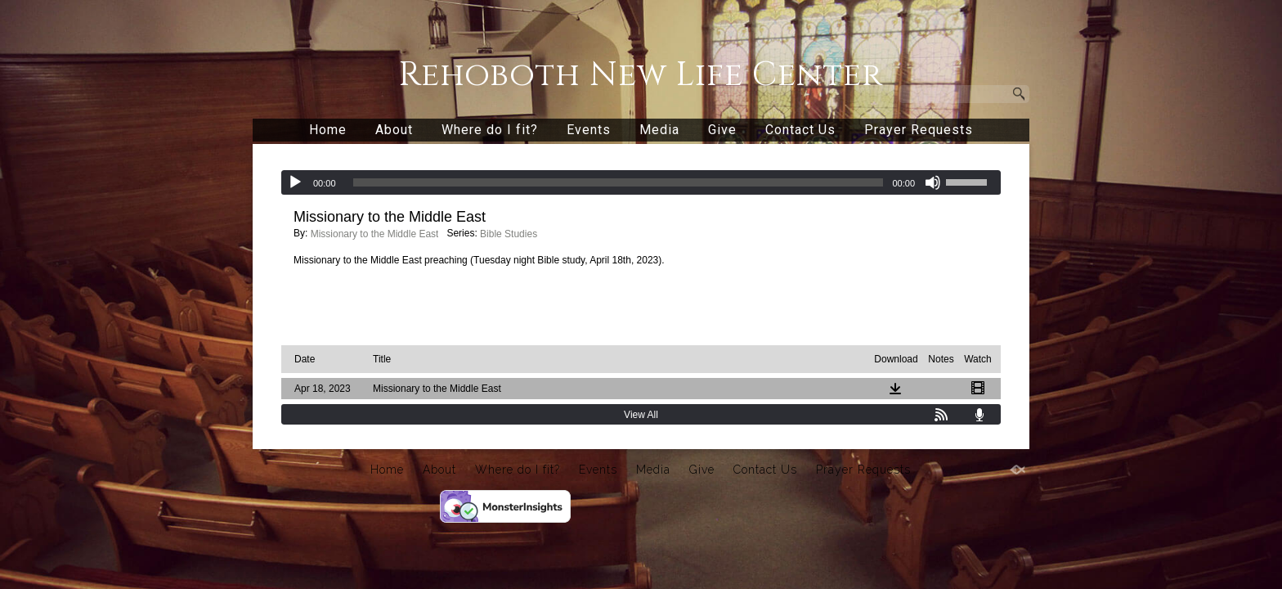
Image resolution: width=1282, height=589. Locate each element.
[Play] (295, 182)
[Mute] (933, 182)
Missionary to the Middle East (375, 234)
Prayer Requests (918, 129)
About (394, 129)
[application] (641, 182)
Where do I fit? (490, 129)
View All (641, 414)
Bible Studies (508, 234)
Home (328, 129)
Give (722, 129)
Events (589, 129)
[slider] (618, 182)
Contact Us (800, 129)
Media (659, 129)
